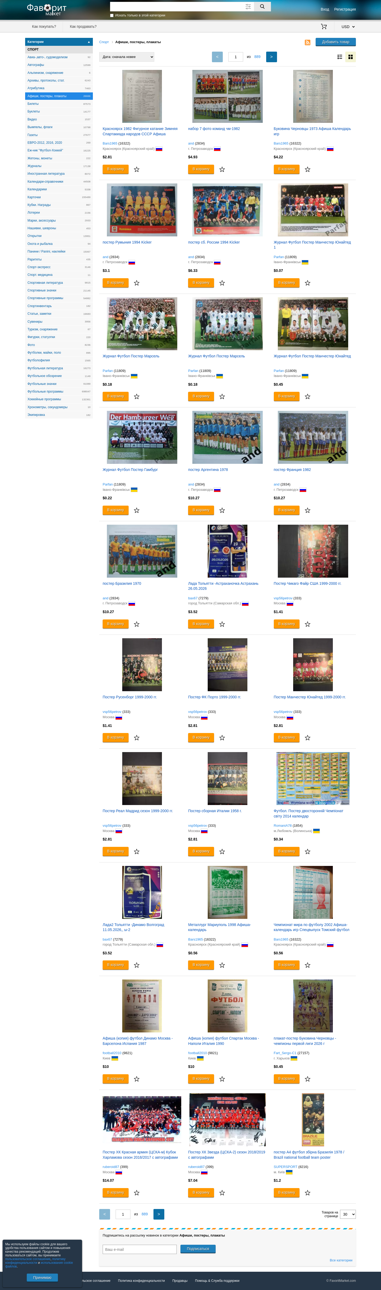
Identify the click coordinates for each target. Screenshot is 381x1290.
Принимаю (42, 1277)
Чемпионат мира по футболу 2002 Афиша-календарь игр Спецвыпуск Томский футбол (312, 927)
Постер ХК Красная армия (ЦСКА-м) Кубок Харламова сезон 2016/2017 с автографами (140, 1154)
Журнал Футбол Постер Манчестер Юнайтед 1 (312, 245)
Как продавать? (83, 26)
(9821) (127, 1053)
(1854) (298, 826)
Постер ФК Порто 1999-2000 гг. (214, 697)
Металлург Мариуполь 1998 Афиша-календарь (219, 927)
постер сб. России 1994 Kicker (214, 242)
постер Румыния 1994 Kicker (127, 242)
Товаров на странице (330, 1214)
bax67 (192, 598)
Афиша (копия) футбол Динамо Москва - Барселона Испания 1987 (138, 1041)
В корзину (115, 169)
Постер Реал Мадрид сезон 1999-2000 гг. (138, 811)
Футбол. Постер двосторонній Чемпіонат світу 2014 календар (308, 813)
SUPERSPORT (285, 1167)
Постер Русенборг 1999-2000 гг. (130, 697)
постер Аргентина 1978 (208, 470)
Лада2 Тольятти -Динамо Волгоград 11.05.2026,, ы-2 (133, 927)
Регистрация (345, 9)
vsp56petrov (283, 598)
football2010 (112, 1053)
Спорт (104, 42)
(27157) (303, 1053)
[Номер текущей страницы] (235, 57)
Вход (325, 9)
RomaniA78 (283, 826)
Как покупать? (44, 26)
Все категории (341, 1260)
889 (257, 57)
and (191, 143)
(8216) (303, 1167)
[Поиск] (262, 6)
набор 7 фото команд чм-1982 (214, 129)
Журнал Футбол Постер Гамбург (130, 470)
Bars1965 (110, 143)
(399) (124, 1167)
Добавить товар (336, 42)
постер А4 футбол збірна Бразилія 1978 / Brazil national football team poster (309, 1154)
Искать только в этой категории (140, 15)
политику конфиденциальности (35, 1261)
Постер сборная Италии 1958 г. (215, 811)
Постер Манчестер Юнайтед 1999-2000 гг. (310, 697)
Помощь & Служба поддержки (217, 1281)
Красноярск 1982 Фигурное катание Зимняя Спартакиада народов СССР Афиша (140, 131)
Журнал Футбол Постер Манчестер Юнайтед (312, 356)
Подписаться (198, 1249)
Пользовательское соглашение (88, 1281)
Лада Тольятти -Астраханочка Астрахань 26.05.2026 (223, 586)
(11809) (291, 257)
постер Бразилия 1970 (122, 583)
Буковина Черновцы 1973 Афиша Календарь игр (312, 131)
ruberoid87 (111, 1167)
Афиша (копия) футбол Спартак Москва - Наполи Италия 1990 (223, 1041)
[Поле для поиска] (190, 6)
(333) (297, 598)
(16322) (124, 143)
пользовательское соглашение (28, 1259)
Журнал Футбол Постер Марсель (131, 356)
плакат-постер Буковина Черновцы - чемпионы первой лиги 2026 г (305, 1041)
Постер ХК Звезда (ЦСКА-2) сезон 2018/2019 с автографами (226, 1154)
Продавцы (179, 1281)
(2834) (200, 143)
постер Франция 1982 (292, 470)
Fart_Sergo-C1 (285, 1053)
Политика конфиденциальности (141, 1281)
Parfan (279, 257)
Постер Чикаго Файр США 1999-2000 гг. (308, 583)
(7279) (203, 598)
